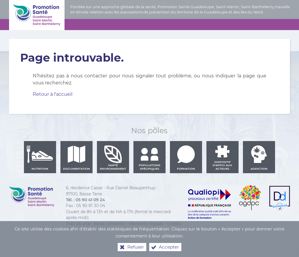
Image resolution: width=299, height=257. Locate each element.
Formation (186, 157)
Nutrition (40, 157)
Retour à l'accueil (52, 94)
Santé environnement (113, 157)
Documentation (76, 157)
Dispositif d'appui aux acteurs (222, 157)
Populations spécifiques (149, 157)
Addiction (259, 157)
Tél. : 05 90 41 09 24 (85, 199)
